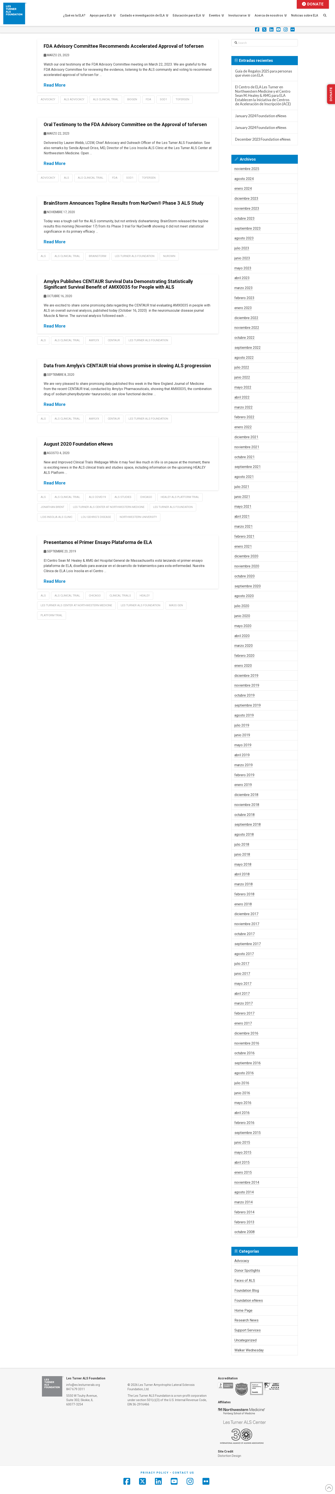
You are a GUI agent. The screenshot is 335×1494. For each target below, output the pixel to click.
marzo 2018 (243, 884)
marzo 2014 (243, 1202)
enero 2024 (243, 188)
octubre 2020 (244, 576)
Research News (246, 1320)
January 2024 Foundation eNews (260, 116)
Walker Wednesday (249, 1350)
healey (145, 595)
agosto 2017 (244, 954)
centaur (114, 340)
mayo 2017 (242, 984)
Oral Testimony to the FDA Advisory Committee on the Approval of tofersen (125, 124)
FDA (148, 99)
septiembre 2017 (247, 944)
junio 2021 (242, 497)
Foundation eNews (248, 1300)
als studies (122, 497)
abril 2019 (242, 755)
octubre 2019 (244, 695)
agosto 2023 (244, 238)
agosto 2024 (244, 179)
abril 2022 (242, 397)
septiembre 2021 (247, 467)
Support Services (247, 1330)
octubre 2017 (244, 934)
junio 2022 (242, 377)
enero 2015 (243, 1172)
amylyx (94, 340)
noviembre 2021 (246, 447)
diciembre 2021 (246, 437)
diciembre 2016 (246, 1033)
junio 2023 (242, 258)
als (66, 177)
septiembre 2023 (247, 228)
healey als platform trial (180, 497)
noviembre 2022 (246, 328)
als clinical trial (106, 99)
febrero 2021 (244, 536)
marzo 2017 (243, 1003)
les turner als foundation (134, 256)
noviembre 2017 (246, 924)
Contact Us (183, 1472)
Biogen (132, 99)
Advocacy (48, 99)
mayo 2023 (242, 268)
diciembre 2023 (246, 198)
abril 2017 (242, 994)
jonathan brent (52, 507)
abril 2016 (242, 1113)
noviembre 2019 (246, 685)
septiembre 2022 (247, 348)
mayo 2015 (242, 1152)
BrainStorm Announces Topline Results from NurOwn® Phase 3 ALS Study (124, 203)
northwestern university (138, 517)
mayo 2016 (242, 1103)
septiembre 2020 (247, 586)
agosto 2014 (244, 1192)
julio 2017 (241, 964)
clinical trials (120, 595)
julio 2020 (241, 606)
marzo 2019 (243, 765)
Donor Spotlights (247, 1270)
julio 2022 (241, 367)
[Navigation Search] (327, 13)
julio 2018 (241, 844)
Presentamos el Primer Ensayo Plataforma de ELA (98, 542)
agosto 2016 (244, 1073)
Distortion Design (229, 1456)
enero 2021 (243, 546)
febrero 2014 (244, 1212)
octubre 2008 (244, 1232)
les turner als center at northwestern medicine (108, 507)
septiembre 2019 (247, 705)
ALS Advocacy (74, 99)
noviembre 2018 (246, 805)
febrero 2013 (244, 1222)
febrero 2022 (244, 417)
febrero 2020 (244, 656)
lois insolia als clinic (56, 517)
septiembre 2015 (247, 1133)
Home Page (243, 1310)
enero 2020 (243, 666)
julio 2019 (241, 725)
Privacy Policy (155, 1472)
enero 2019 (243, 785)
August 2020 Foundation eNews (78, 444)
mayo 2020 (242, 626)
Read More (54, 85)
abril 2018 (242, 874)
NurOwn (169, 256)
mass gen (176, 605)
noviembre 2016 (246, 1043)
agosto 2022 (244, 358)
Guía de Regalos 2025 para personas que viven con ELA (263, 73)
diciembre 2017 (246, 914)
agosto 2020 (244, 596)
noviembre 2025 (246, 169)
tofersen (182, 99)
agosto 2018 (244, 834)
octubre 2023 (244, 218)
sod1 (163, 99)
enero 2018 (243, 904)
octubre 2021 (244, 457)
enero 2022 (243, 427)
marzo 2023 (243, 288)
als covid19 (97, 497)
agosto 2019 (244, 715)
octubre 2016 (244, 1053)
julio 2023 (241, 248)
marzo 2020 (243, 646)
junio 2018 (242, 854)
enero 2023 (243, 308)
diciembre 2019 (246, 676)
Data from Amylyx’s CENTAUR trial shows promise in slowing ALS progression (127, 365)
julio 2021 (241, 487)
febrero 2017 (244, 1013)
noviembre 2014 (246, 1182)
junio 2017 (242, 974)
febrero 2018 (244, 894)
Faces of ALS (244, 1280)
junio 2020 (242, 616)
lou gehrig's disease (96, 517)
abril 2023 (242, 278)
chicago (146, 497)
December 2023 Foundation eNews (262, 139)
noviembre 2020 (246, 566)
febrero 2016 (244, 1123)
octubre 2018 (244, 815)
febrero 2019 (244, 775)
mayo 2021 (242, 506)
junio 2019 (242, 735)
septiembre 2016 (247, 1063)
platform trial (52, 615)
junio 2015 (242, 1142)
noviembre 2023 (246, 208)
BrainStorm (97, 256)
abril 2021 (242, 516)
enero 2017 (243, 1023)
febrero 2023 (244, 298)
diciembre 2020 (246, 556)
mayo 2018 (242, 864)
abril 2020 (242, 636)
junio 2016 (242, 1093)
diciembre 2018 (246, 795)
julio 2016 (241, 1083)
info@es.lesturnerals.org (83, 1385)
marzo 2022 (243, 407)
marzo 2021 (243, 526)
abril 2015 (242, 1162)
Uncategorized (245, 1340)
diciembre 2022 (246, 318)
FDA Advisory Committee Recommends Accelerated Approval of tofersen (124, 46)
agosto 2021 (244, 477)
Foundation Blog (246, 1290)
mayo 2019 (242, 745)
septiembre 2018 (247, 824)
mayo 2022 (242, 387)
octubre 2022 (244, 338)
